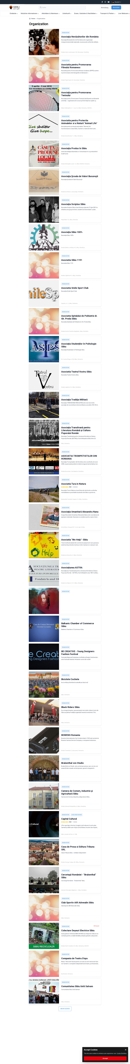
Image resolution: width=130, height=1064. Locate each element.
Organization (65, 32)
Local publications (76, 814)
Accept (105, 1058)
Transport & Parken (107, 13)
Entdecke (14, 13)
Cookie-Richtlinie (122, 1053)
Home (33, 18)
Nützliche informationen (30, 13)
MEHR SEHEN (65, 1009)
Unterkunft (67, 13)
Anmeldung (104, 8)
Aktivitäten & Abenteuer (51, 13)
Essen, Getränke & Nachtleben (85, 13)
